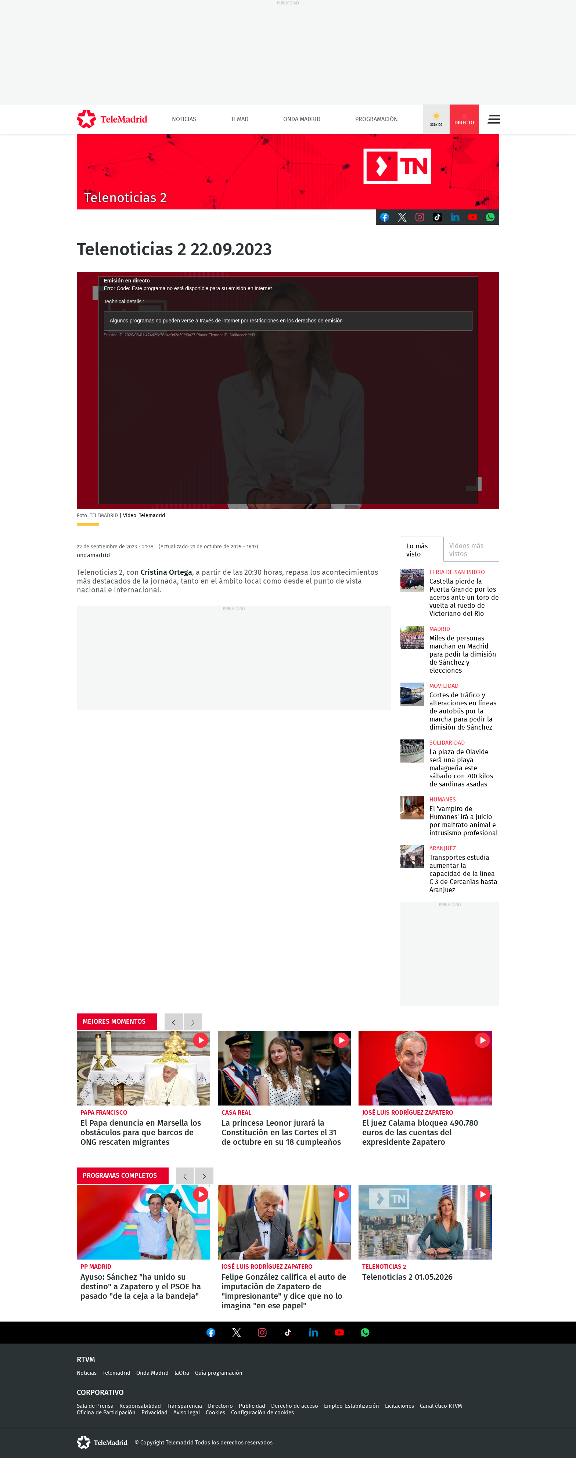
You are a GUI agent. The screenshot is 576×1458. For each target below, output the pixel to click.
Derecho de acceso (294, 1406)
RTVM (86, 1359)
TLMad (239, 119)
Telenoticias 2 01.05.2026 (425, 1222)
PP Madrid (95, 1267)
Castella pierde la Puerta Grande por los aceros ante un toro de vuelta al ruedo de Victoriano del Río (412, 580)
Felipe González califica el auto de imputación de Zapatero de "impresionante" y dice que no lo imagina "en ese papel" (284, 1222)
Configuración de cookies (262, 1412)
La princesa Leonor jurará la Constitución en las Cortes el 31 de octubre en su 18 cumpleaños (284, 1068)
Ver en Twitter (236, 1334)
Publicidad (252, 1406)
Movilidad (443, 686)
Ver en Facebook (211, 1334)
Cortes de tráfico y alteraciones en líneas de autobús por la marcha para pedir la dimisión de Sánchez (412, 694)
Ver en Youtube (339, 1332)
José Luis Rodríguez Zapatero (407, 1113)
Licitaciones (399, 1406)
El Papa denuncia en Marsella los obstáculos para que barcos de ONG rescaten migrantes (143, 1068)
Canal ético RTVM (441, 1406)
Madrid (439, 629)
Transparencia (184, 1406)
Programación (376, 119)
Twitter (402, 217)
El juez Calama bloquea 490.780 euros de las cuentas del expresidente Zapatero (425, 1068)
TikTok (437, 217)
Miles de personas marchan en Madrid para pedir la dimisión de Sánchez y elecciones (412, 637)
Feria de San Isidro (457, 572)
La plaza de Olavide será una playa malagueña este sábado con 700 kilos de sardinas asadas (412, 751)
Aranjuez (442, 848)
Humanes (442, 800)
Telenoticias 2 (384, 1267)
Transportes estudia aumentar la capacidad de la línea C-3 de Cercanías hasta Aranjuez (412, 856)
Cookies (215, 1412)
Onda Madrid (301, 119)
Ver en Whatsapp (365, 1332)
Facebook (384, 217)
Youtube (473, 217)
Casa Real (237, 1113)
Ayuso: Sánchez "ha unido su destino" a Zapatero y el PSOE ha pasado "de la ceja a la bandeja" (143, 1222)
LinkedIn (455, 217)
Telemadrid (116, 1373)
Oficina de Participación (106, 1412)
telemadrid (102, 1443)
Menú (493, 119)
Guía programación (218, 1373)
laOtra (181, 1373)
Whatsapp (490, 217)
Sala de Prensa (95, 1406)
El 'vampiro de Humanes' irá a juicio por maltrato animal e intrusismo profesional (412, 807)
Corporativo (100, 1392)
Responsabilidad (140, 1406)
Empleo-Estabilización (351, 1406)
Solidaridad (447, 743)
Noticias (184, 119)
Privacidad (154, 1412)
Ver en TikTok (288, 1334)
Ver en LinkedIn (313, 1332)
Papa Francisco (103, 1113)
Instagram (420, 217)
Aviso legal (186, 1412)
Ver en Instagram (262, 1332)
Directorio (220, 1406)
